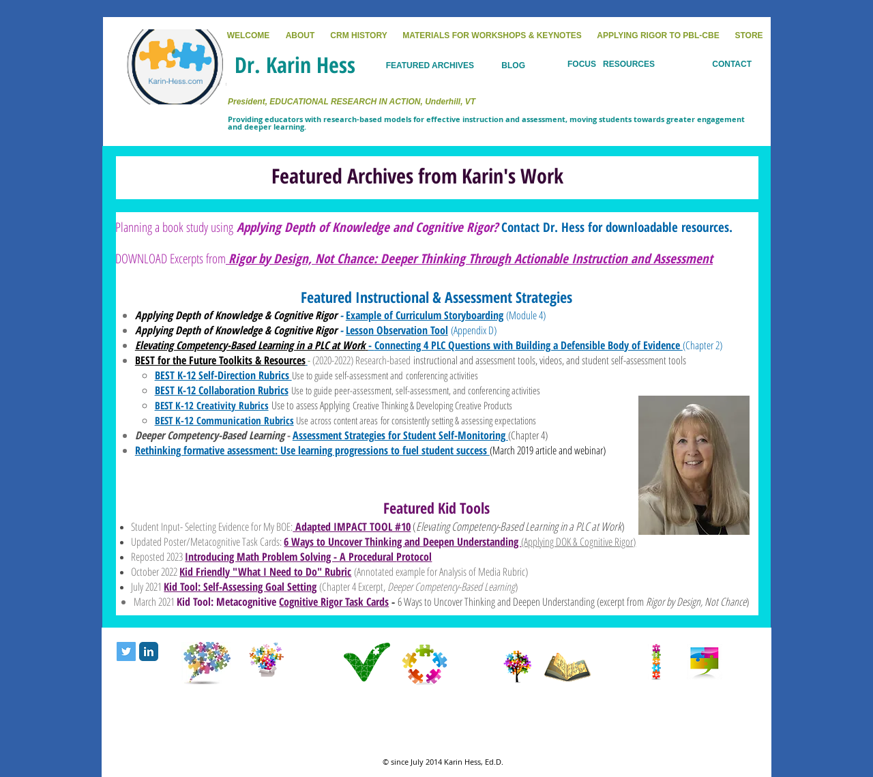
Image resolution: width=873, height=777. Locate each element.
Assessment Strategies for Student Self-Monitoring (400, 435)
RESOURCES (629, 64)
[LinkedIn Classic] (148, 651)
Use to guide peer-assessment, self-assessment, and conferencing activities (415, 390)
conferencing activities (442, 375)
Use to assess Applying (312, 405)
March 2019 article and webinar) (549, 450)
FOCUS (581, 64)
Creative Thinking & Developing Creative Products (432, 405)
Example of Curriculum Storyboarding (424, 315)
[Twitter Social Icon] (126, 651)
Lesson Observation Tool (397, 330)
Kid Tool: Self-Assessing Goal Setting (240, 586)
